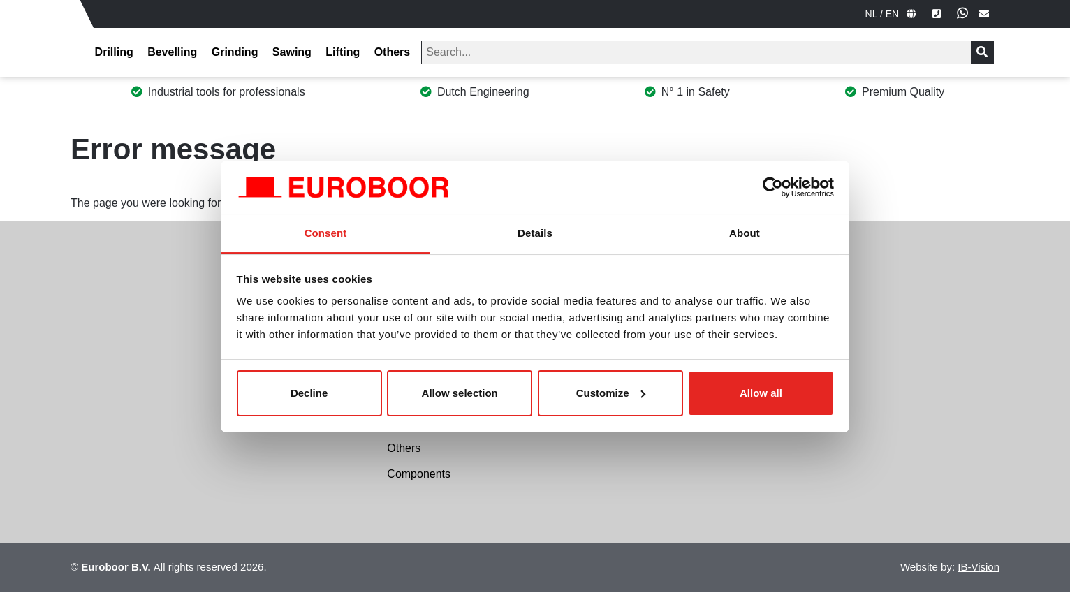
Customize (611, 393)
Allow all (761, 393)
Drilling (114, 52)
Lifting (342, 52)
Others (392, 52)
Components (418, 474)
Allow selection (460, 393)
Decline (309, 393)
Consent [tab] (326, 233)
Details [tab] (535, 233)
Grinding (235, 52)
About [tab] (744, 233)
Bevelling (172, 52)
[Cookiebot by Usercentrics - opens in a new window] (773, 187)
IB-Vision (978, 567)
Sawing (292, 52)
